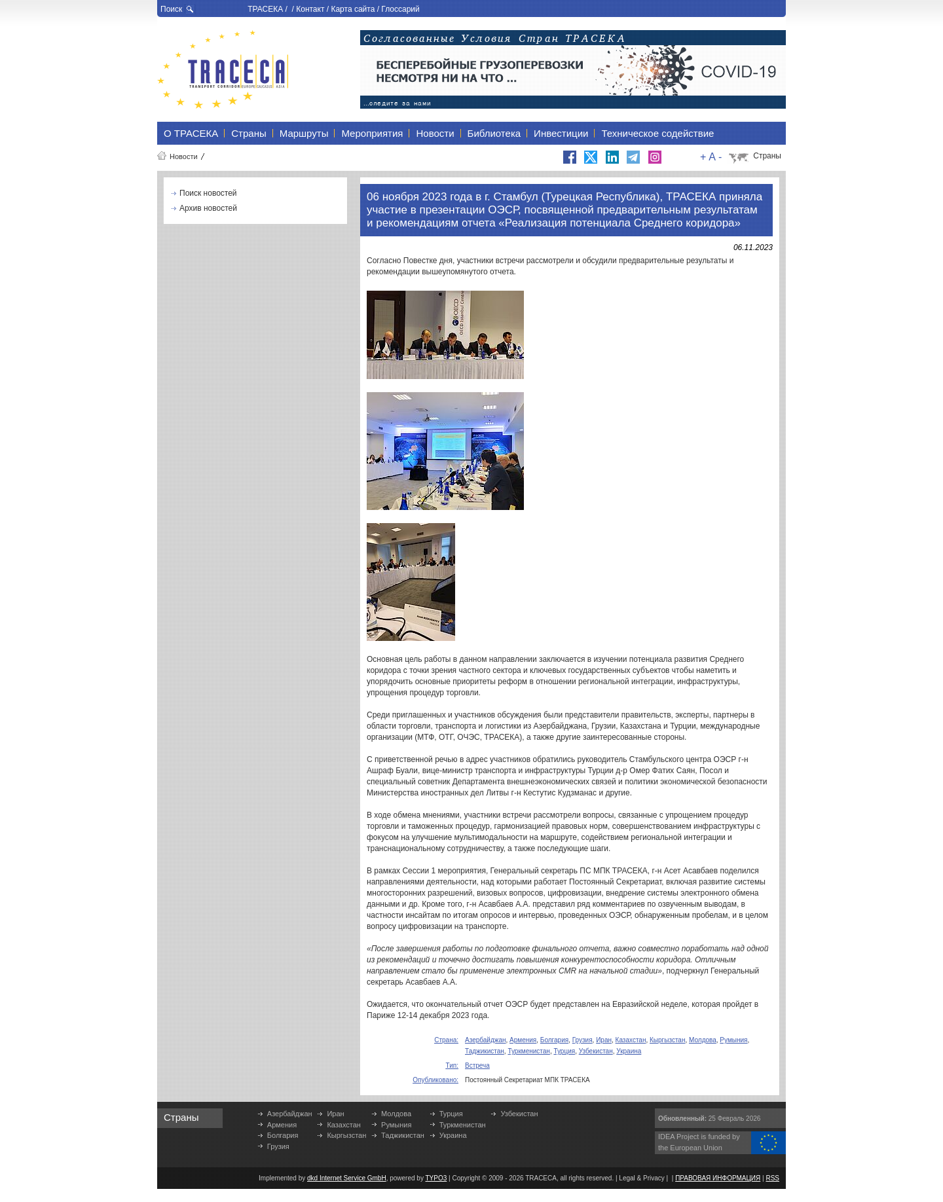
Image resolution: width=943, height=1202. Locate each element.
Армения (522, 1040)
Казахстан (631, 1040)
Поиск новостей (208, 193)
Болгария (554, 1040)
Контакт (310, 9)
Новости (184, 156)
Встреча (477, 1065)
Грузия (582, 1040)
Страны (767, 155)
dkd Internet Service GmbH (346, 1178)
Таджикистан (484, 1051)
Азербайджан (485, 1040)
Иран (604, 1040)
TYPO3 (436, 1178)
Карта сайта (353, 9)
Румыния (733, 1040)
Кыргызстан (667, 1040)
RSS (772, 1178)
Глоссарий (400, 9)
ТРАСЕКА (265, 9)
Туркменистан (528, 1051)
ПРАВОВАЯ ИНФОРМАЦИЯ (717, 1178)
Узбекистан (596, 1051)
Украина (628, 1051)
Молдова (702, 1040)
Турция (564, 1051)
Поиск (171, 9)
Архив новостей (208, 208)
